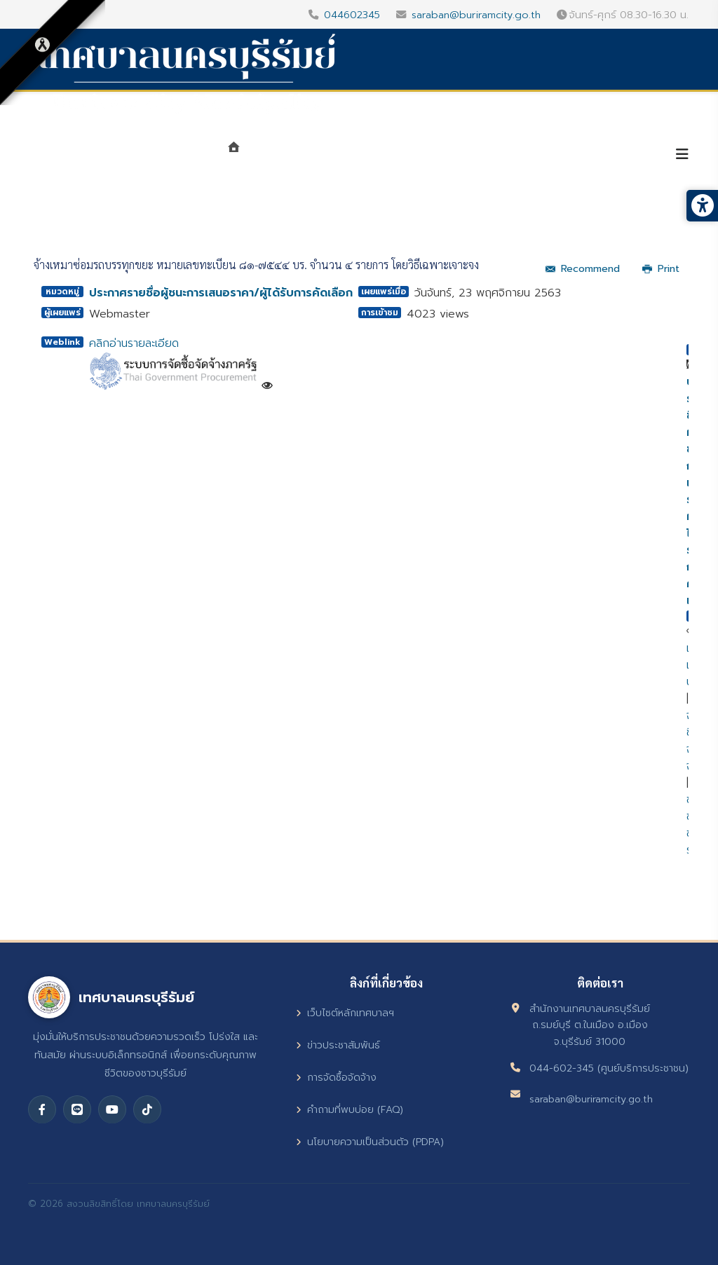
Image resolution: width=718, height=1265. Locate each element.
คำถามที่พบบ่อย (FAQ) (349, 1109)
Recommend (583, 268)
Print (660, 268)
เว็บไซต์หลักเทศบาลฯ (345, 1013)
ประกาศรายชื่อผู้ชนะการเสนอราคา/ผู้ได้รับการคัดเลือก (221, 293)
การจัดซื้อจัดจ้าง (336, 1077)
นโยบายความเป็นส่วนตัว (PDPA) (370, 1142)
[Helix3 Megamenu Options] (682, 154)
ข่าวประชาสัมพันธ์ (338, 1045)
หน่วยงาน (384, 155)
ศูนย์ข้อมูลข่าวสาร (487, 155)
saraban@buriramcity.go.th (476, 14)
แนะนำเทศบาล (295, 155)
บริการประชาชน (604, 155)
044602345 (352, 14)
